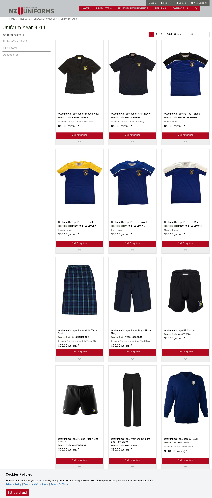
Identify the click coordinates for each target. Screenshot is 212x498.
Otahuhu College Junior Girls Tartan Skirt (78, 332)
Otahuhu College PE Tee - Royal (129, 222)
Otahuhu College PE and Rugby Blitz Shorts (78, 440)
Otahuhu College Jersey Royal (181, 438)
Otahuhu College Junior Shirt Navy (130, 113)
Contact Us (180, 8)
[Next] (162, 34)
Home (85, 8)
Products (24, 19)
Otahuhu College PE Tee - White (182, 222)
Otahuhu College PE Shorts (179, 330)
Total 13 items (174, 34)
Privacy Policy (13, 484)
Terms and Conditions (36, 484)
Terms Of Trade (59, 484)
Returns (160, 8)
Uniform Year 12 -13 (15, 41)
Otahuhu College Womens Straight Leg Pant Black (130, 440)
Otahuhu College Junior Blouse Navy (78, 113)
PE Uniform (10, 48)
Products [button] (104, 8)
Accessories (11, 54)
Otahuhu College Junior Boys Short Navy (131, 332)
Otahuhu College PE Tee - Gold (75, 222)
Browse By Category (45, 19)
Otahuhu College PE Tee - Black (182, 113)
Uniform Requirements (133, 8)
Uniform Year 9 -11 (71, 19)
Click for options (79, 135)
